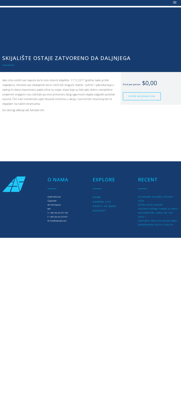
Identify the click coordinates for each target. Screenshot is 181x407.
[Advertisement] (90, 28)
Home (97, 197)
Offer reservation (142, 96)
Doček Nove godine (150, 204)
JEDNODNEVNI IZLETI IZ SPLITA (155, 224)
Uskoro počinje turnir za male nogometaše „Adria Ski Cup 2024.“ (158, 212)
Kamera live (102, 201)
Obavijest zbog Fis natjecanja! (157, 220)
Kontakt (99, 210)
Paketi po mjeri (105, 206)
